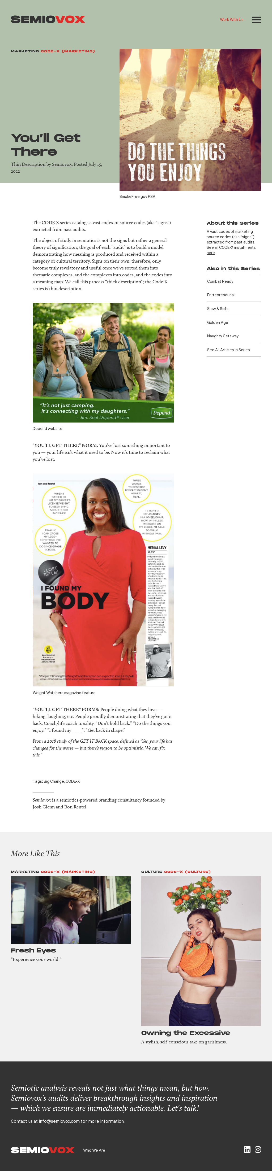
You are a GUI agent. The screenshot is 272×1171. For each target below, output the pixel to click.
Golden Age (217, 322)
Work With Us (232, 19)
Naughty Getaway (223, 335)
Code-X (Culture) (187, 872)
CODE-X (73, 781)
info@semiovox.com (59, 1121)
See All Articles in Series (228, 349)
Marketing (25, 51)
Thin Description (28, 164)
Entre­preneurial (221, 294)
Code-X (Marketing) (68, 51)
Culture (151, 872)
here (211, 252)
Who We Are (94, 1150)
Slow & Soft (217, 308)
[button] (256, 19)
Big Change (54, 781)
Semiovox (62, 164)
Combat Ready (220, 281)
